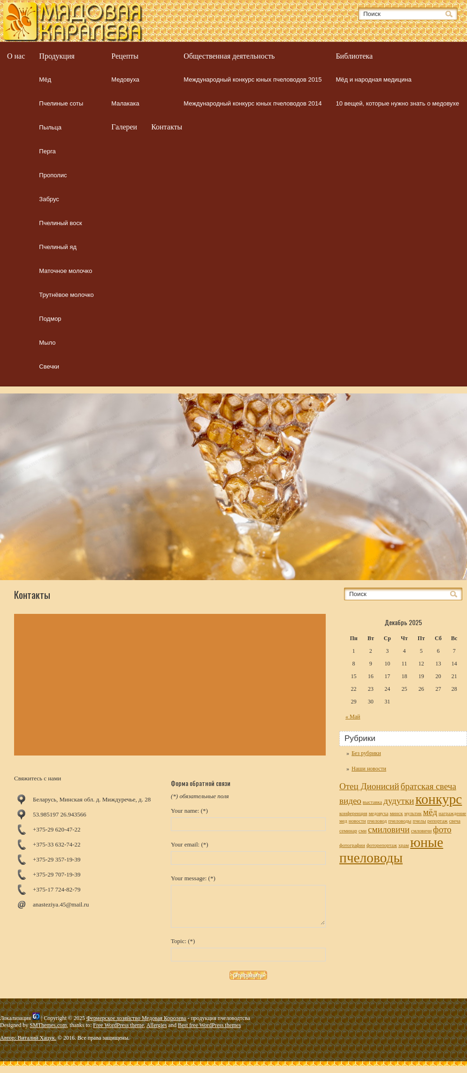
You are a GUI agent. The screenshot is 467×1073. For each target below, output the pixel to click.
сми (363, 830)
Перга (47, 151)
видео (350, 801)
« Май (352, 716)
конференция (353, 813)
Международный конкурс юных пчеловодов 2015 (253, 79)
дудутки (398, 801)
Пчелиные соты (61, 103)
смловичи (421, 830)
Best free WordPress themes (209, 1032)
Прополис (53, 175)
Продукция (57, 56)
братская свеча (428, 786)
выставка (372, 802)
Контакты (166, 127)
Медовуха (125, 79)
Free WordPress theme (118, 1032)
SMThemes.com (48, 1032)
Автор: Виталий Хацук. (28, 1045)
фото (442, 829)
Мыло (47, 342)
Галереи (124, 127)
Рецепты (124, 56)
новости (357, 821)
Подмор (50, 318)
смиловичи (389, 829)
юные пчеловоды (391, 850)
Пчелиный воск (60, 223)
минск (396, 813)
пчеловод (377, 821)
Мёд (45, 79)
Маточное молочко (65, 270)
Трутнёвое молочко (66, 294)
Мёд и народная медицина (373, 79)
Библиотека (354, 56)
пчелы (419, 821)
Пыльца (50, 127)
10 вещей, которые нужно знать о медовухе (397, 103)
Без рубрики (366, 753)
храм (403, 845)
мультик (412, 813)
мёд (430, 812)
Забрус (49, 199)
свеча (454, 821)
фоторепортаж (382, 845)
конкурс (438, 799)
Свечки (49, 366)
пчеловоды (399, 821)
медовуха (378, 813)
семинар (348, 830)
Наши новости (369, 768)
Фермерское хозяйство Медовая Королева (136, 1025)
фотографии (352, 845)
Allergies (156, 1032)
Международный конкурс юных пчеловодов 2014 (253, 103)
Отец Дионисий (369, 786)
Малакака (125, 103)
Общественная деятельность (229, 56)
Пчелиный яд (58, 246)
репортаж (438, 821)
